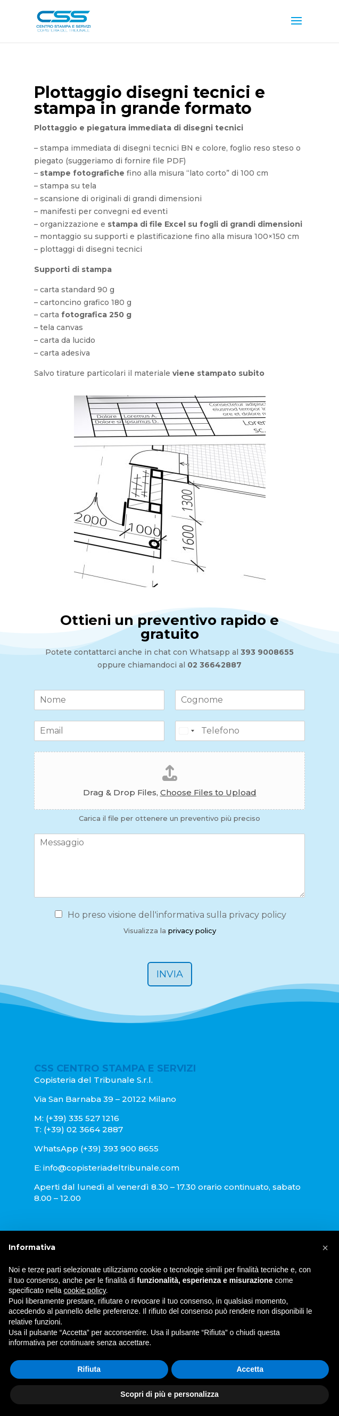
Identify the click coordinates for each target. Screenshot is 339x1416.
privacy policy (192, 930)
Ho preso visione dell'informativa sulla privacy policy (177, 915)
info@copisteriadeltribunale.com (111, 1168)
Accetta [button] (249, 1369)
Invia (169, 974)
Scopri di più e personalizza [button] (169, 1394)
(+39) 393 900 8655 (118, 1148)
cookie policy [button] (85, 1290)
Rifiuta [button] (89, 1369)
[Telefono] (240, 731)
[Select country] (186, 731)
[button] (325, 1247)
